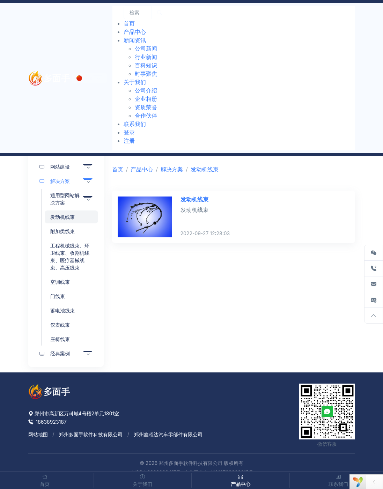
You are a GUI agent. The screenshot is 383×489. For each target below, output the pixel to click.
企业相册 (146, 98)
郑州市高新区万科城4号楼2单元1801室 (73, 413)
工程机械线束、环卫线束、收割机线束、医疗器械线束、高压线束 (69, 257)
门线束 (57, 296)
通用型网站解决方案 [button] (65, 199)
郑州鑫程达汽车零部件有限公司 (168, 434)
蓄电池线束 (62, 310)
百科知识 (146, 65)
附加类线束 (62, 231)
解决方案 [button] (54, 181)
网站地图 (38, 434)
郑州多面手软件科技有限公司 (91, 434)
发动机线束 (62, 217)
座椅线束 (60, 339)
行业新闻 (146, 56)
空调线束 (60, 282)
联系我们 (338, 480)
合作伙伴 (146, 115)
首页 (117, 169)
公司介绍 (146, 90)
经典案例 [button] (54, 353)
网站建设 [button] (54, 166)
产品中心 (142, 169)
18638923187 (47, 422)
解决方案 (172, 169)
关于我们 (142, 480)
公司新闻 (146, 48)
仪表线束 (60, 325)
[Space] (49, 390)
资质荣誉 (146, 107)
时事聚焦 (146, 73)
